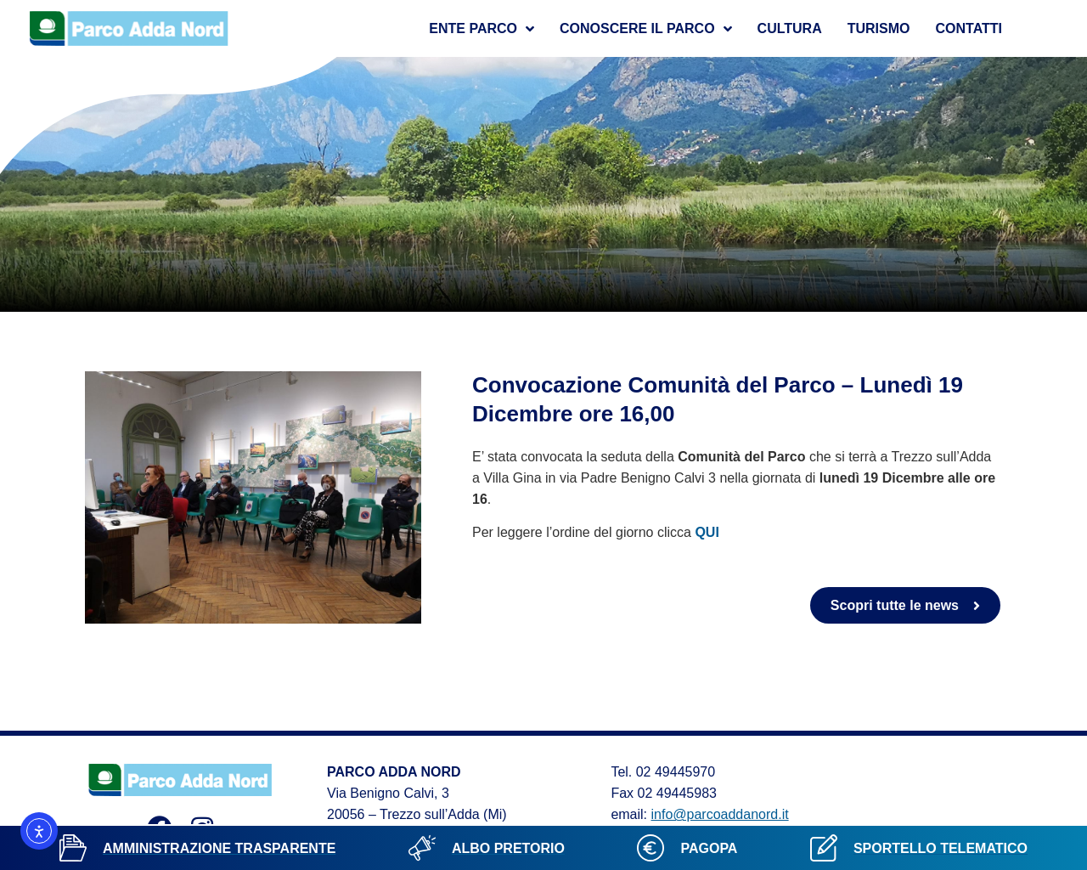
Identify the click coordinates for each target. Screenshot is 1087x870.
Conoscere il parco (646, 29)
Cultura (790, 28)
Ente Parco (481, 29)
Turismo (879, 28)
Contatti (969, 28)
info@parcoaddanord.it (720, 814)
